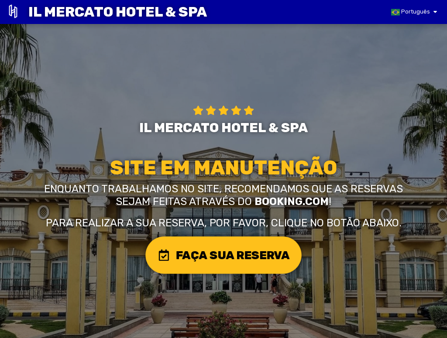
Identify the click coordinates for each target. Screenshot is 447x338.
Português (410, 12)
